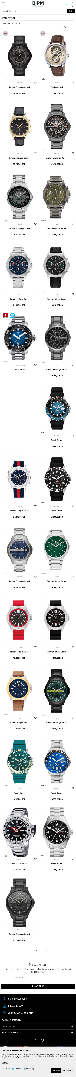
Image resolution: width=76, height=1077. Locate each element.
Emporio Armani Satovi (19, 158)
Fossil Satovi (56, 440)
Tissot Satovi (19, 370)
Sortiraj (5, 11)
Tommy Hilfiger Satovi (56, 228)
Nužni (8, 1069)
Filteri (71, 11)
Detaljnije (5, 1063)
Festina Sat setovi (19, 864)
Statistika (18, 1069)
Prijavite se (38, 986)
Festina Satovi (57, 87)
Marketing (30, 1069)
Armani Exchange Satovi (19, 87)
